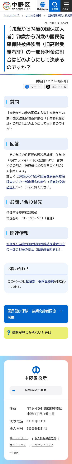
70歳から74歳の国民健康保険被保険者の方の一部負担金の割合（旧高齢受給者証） (36, 182)
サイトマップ (18, 445)
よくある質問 (33, 15)
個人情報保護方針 (45, 438)
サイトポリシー (19, 438)
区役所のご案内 (36, 390)
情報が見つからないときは (31, 332)
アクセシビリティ (42, 445)
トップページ (11, 15)
